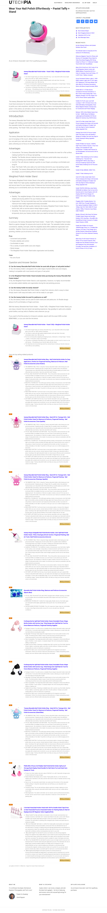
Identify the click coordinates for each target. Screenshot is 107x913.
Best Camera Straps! (83, 30)
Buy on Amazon (66, 95)
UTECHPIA (22, 3)
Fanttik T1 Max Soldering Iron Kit (84, 173)
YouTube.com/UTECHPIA (59, 910)
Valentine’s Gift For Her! (84, 35)
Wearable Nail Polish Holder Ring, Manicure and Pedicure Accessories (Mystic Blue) (45, 591)
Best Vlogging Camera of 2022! (86, 33)
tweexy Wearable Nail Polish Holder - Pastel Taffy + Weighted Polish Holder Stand (47, 72)
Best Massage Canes (83, 37)
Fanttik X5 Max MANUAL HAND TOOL (85, 170)
